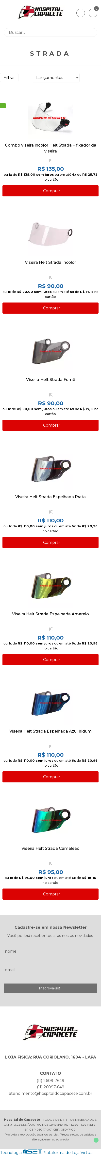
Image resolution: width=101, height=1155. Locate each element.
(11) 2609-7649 (50, 1080)
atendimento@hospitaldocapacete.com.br (50, 1093)
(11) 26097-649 (50, 1087)
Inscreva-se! (49, 988)
